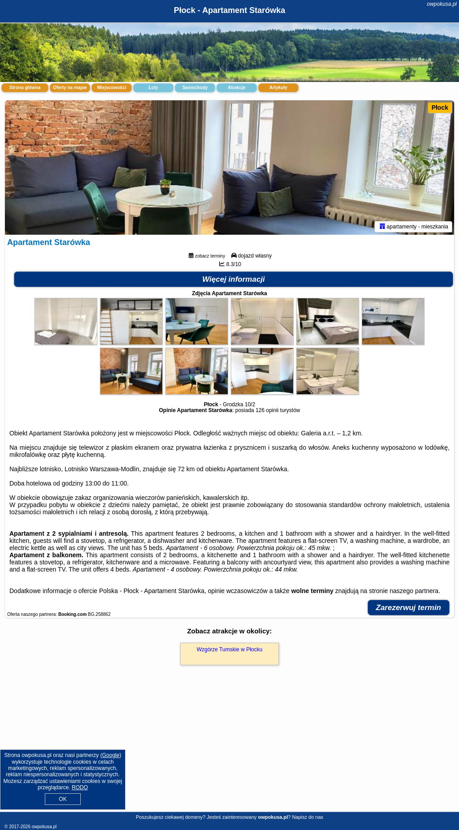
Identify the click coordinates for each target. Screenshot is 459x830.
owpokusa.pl (442, 4)
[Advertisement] (229, 748)
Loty (153, 87)
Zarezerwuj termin (409, 607)
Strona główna (24, 87)
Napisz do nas (307, 817)
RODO (80, 787)
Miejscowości (111, 87)
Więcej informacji (233, 279)
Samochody (195, 87)
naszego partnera (414, 590)
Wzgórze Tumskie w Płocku (230, 649)
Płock (440, 107)
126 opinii (266, 410)
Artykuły (278, 87)
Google (111, 755)
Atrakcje (236, 87)
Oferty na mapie (70, 87)
